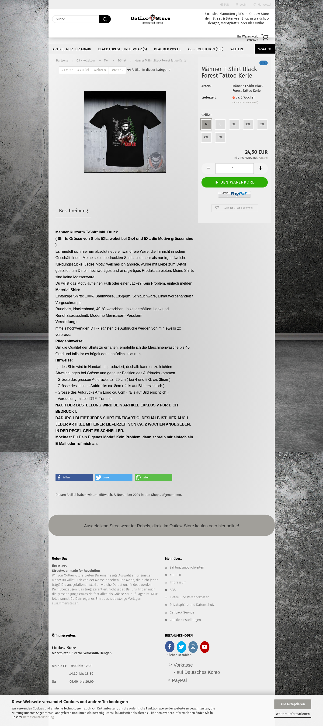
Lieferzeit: (208, 97)
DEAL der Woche (167, 49)
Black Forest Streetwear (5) (122, 49)
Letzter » (117, 70)
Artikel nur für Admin (71, 49)
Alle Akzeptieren (293, 704)
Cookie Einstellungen (185, 620)
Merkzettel (262, 4)
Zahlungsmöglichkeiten (187, 567)
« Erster (67, 70)
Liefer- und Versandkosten (189, 597)
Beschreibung (73, 210)
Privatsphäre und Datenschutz (192, 605)
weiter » (100, 70)
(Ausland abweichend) (245, 102)
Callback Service (182, 612)
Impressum (178, 582)
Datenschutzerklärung (38, 717)
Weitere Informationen (293, 714)
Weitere (237, 49)
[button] (208, 168)
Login (241, 4)
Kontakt (175, 575)
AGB (173, 590)
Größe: (206, 115)
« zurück (83, 70)
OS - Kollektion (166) (205, 49)
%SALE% (264, 49)
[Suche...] (105, 19)
